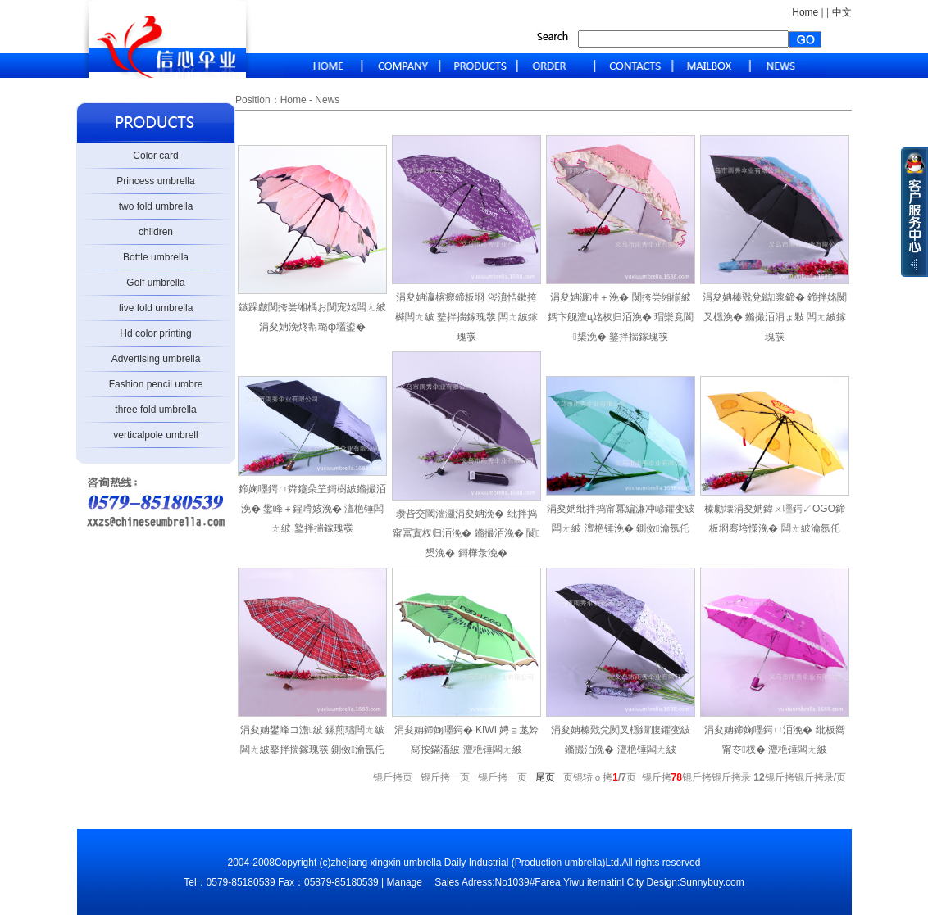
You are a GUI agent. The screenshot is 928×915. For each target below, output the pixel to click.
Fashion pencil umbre (156, 384)
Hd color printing (155, 333)
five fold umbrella (156, 308)
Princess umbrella (155, 181)
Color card (155, 155)
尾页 (548, 777)
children (156, 232)
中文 (842, 12)
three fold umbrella (155, 409)
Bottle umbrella (156, 257)
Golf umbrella (155, 282)
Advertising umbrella (156, 359)
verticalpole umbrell (155, 435)
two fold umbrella (156, 206)
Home (805, 12)
